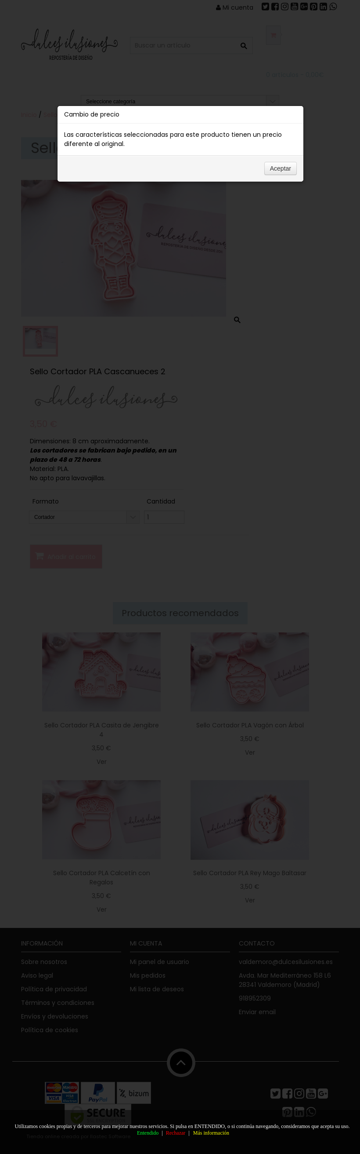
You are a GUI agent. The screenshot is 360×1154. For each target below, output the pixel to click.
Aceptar (280, 178)
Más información (211, 1133)
